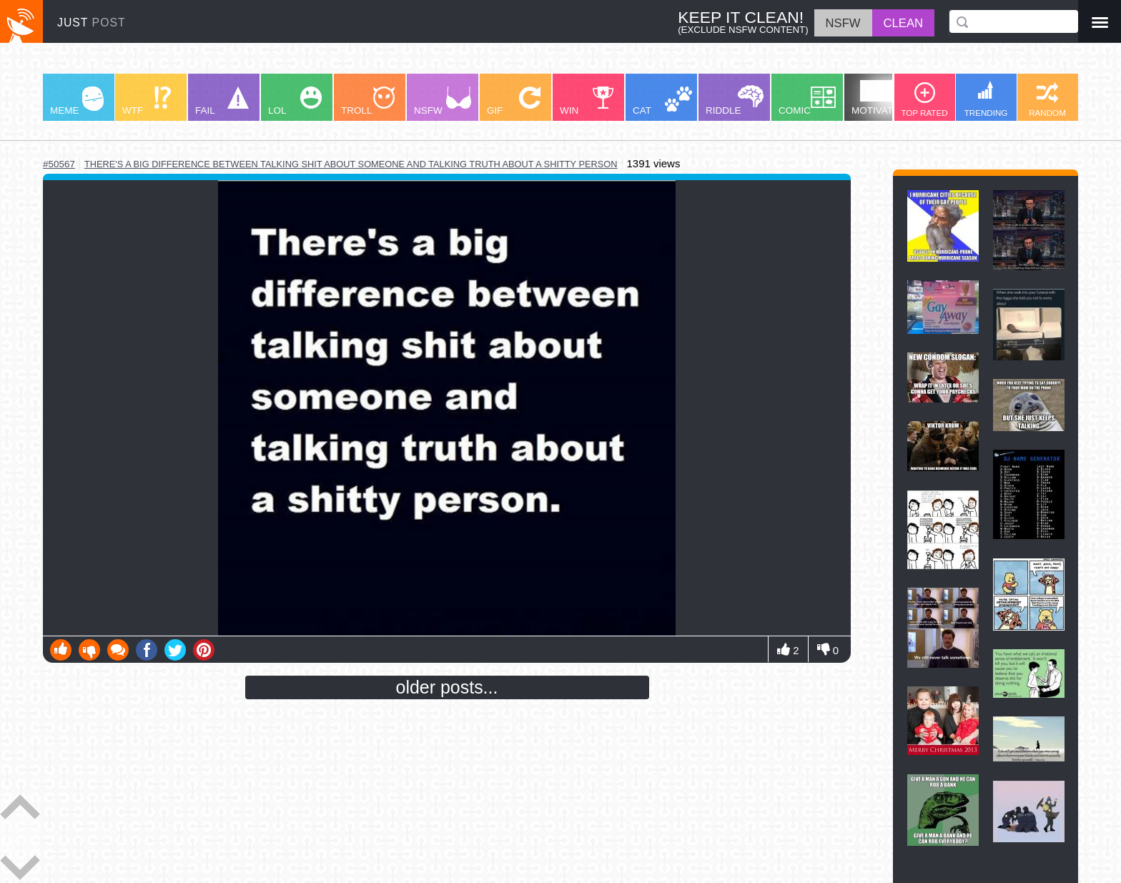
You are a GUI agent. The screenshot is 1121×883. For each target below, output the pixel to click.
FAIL (222, 101)
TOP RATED (924, 99)
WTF (146, 101)
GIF (513, 101)
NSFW (442, 101)
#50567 (59, 164)
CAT (662, 101)
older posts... (447, 687)
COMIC (807, 101)
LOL (295, 101)
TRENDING (986, 99)
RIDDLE (735, 100)
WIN (587, 101)
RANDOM (1047, 99)
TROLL (368, 101)
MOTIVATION (880, 98)
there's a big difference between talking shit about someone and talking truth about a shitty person (351, 164)
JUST (91, 22)
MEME (77, 101)
